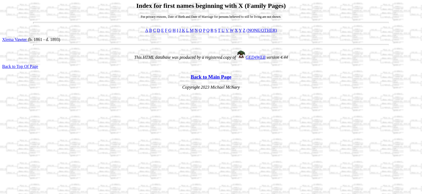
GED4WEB (256, 57)
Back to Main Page (211, 77)
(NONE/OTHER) (262, 30)
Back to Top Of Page (20, 66)
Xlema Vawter (15, 39)
